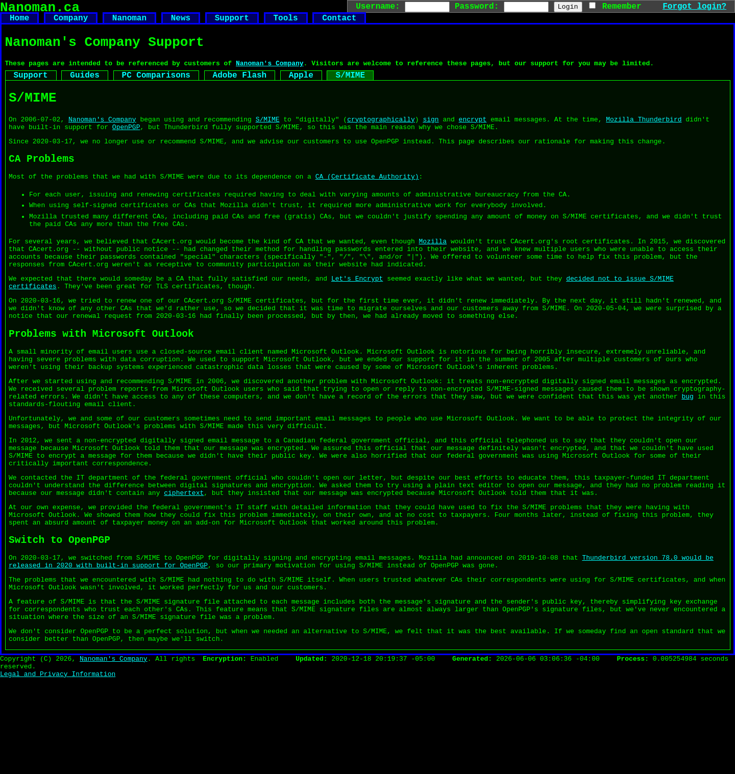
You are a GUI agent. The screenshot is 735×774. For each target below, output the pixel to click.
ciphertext (184, 562)
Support (232, 22)
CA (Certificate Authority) (367, 199)
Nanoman (129, 22)
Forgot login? (694, 6)
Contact (339, 22)
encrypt (473, 135)
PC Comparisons (156, 86)
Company (71, 22)
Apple (301, 86)
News (180, 22)
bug (687, 451)
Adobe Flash (240, 86)
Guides (85, 86)
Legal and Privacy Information (57, 769)
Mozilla (433, 272)
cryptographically (381, 135)
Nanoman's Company (270, 72)
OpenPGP (126, 144)
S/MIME (350, 86)
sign (430, 135)
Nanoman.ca (40, 9)
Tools (285, 22)
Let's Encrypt (357, 315)
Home (19, 22)
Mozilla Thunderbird (643, 135)
